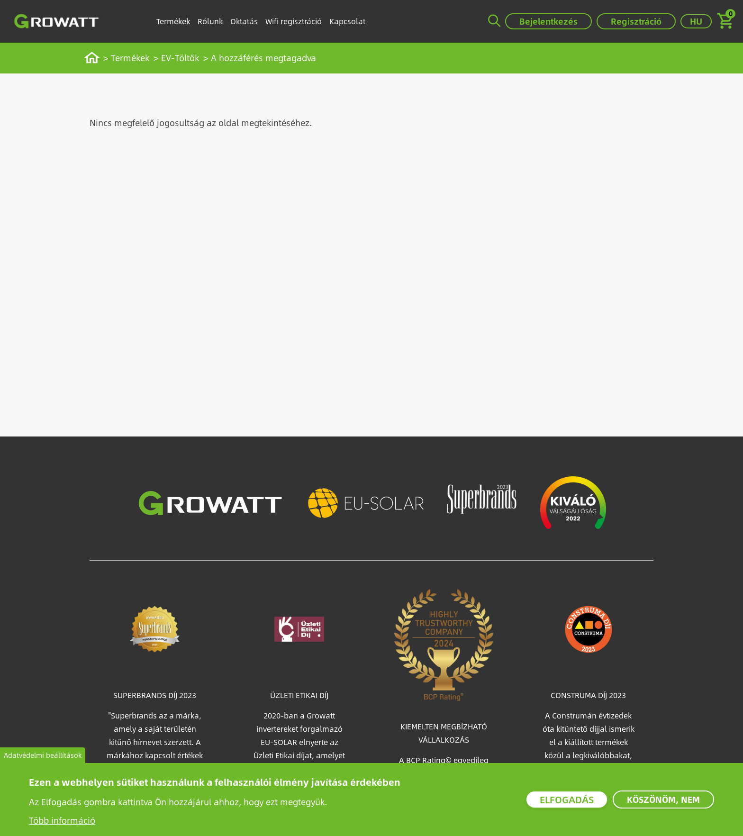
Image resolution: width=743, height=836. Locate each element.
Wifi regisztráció (293, 21)
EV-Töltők (180, 57)
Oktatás (244, 21)
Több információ (62, 820)
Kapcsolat (347, 21)
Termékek (173, 21)
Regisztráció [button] (636, 21)
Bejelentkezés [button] (548, 21)
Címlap (96, 57)
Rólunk (210, 21)
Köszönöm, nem (663, 799)
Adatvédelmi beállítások (43, 755)
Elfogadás (567, 799)
